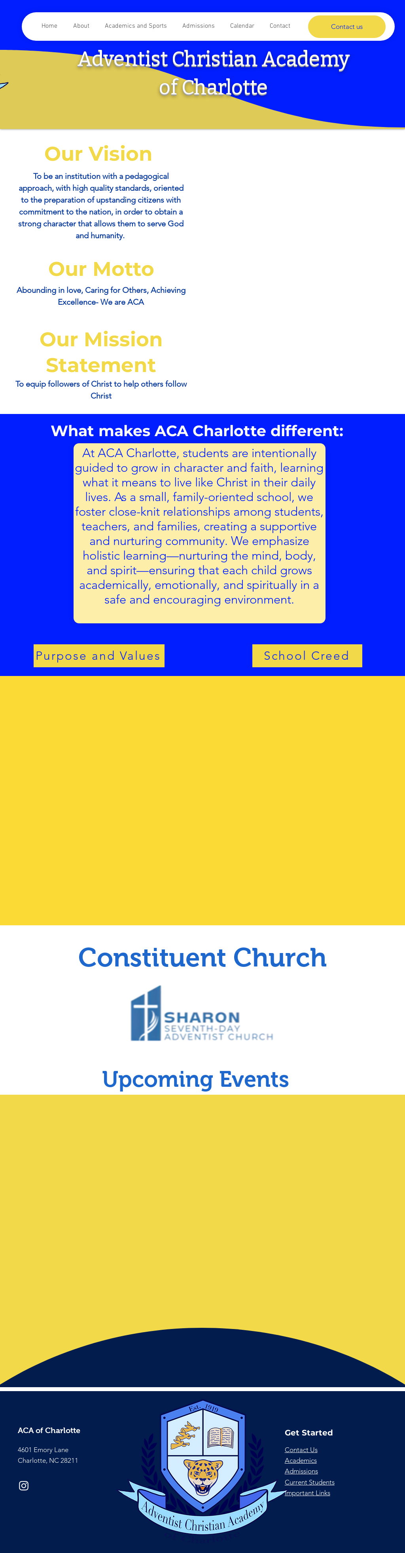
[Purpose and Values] (99, 655)
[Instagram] (23, 1485)
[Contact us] (347, 26)
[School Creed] (307, 655)
